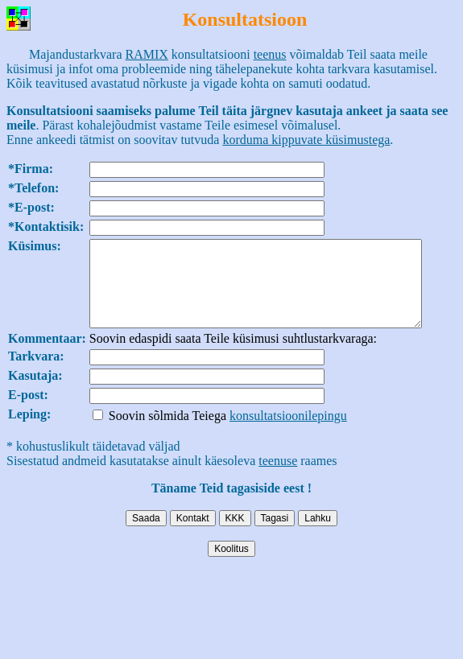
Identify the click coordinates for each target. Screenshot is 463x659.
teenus (270, 54)
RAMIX (147, 54)
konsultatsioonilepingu (288, 432)
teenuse (277, 477)
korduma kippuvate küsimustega (306, 139)
